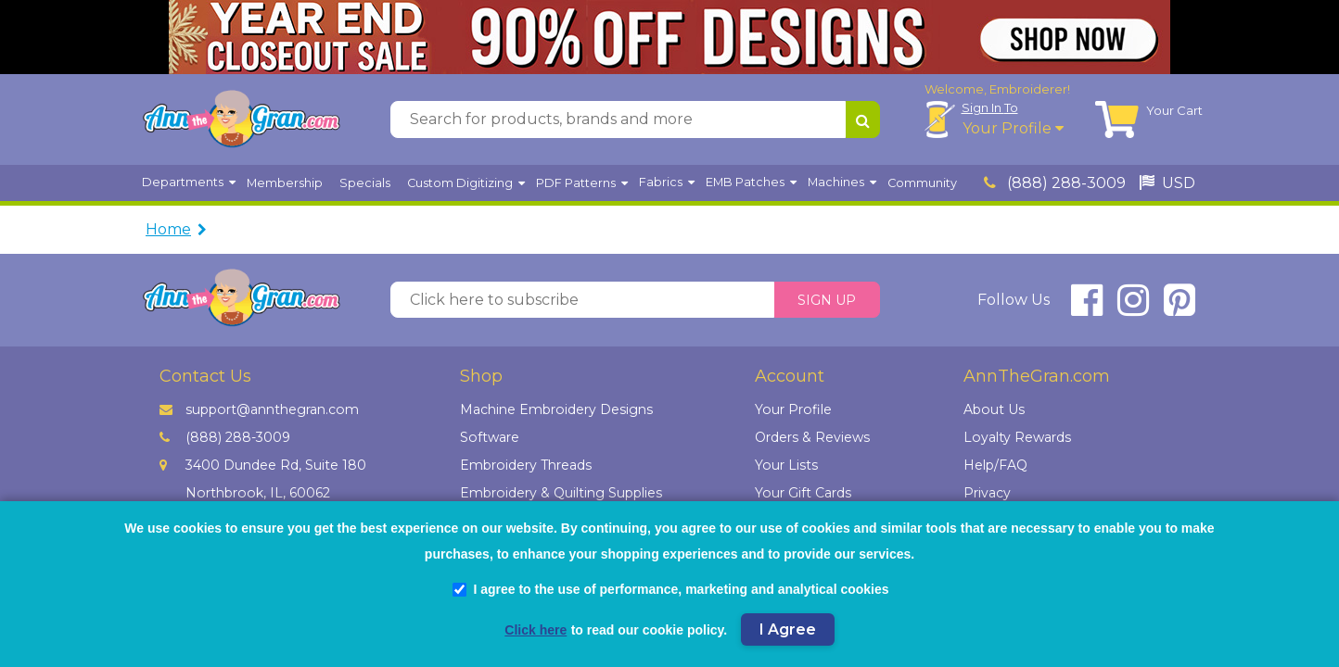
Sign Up (826, 300)
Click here (535, 630)
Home (168, 229)
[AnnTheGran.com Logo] (241, 119)
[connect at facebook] (1087, 308)
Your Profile (1013, 128)
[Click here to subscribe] (582, 300)
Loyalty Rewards (1017, 437)
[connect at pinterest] (1179, 308)
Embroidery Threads (526, 465)
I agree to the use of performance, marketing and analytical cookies (670, 589)
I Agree (787, 629)
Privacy (987, 493)
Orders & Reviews (812, 437)
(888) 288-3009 (1055, 183)
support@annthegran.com (259, 409)
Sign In (990, 107)
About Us (994, 409)
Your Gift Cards (803, 493)
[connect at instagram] (1133, 308)
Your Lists (786, 465)
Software (489, 437)
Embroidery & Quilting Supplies (561, 493)
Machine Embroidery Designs (556, 409)
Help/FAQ (995, 465)
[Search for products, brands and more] (618, 119)
